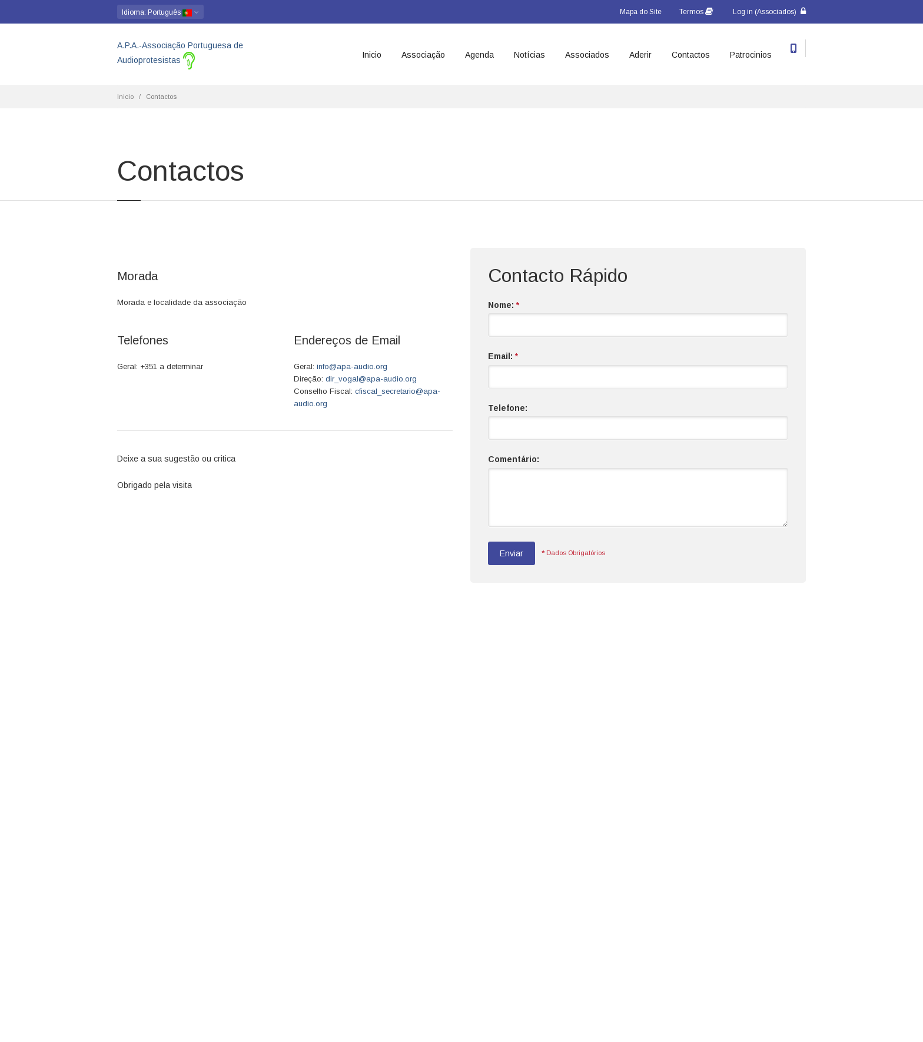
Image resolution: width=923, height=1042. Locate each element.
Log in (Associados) (769, 11)
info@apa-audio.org (352, 366)
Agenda (479, 54)
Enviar (511, 553)
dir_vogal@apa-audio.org (371, 378)
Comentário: (513, 459)
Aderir (640, 54)
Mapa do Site (641, 12)
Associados (587, 54)
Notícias (529, 54)
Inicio (371, 54)
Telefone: (507, 408)
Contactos (691, 54)
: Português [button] (160, 12)
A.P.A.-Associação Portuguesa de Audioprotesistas (180, 55)
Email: (503, 356)
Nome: (503, 304)
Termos (696, 11)
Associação (423, 54)
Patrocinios (751, 54)
